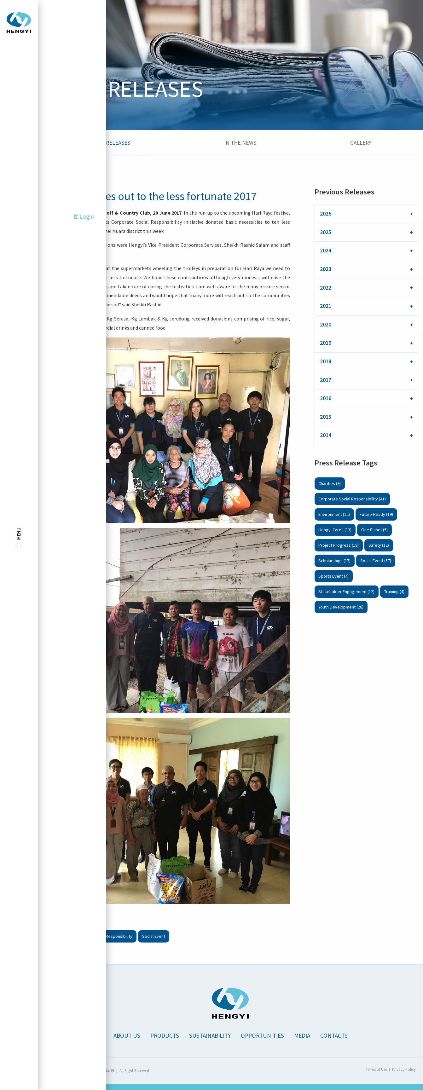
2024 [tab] (325, 250)
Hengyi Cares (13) (334, 530)
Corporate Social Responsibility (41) (352, 499)
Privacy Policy (404, 1069)
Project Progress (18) (338, 545)
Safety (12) (378, 545)
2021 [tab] (325, 306)
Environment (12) (334, 514)
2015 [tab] (325, 416)
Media (302, 1035)
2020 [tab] (325, 324)
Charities (55, 936)
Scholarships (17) (334, 560)
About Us (126, 1035)
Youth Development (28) (340, 607)
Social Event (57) (375, 560)
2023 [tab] (325, 269)
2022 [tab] (325, 287)
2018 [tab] (325, 361)
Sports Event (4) (333, 576)
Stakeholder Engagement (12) (346, 591)
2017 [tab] (325, 380)
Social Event (153, 936)
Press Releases (110, 142)
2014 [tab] (325, 435)
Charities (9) (329, 483)
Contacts (334, 1035)
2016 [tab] (325, 398)
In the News (240, 142)
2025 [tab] (325, 232)
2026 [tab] (325, 213)
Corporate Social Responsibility (102, 936)
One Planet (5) (374, 530)
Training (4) (394, 591)
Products (164, 1035)
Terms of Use (376, 1069)
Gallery (360, 142)
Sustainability (210, 1035)
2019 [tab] (325, 342)
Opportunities (262, 1035)
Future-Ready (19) (376, 514)
